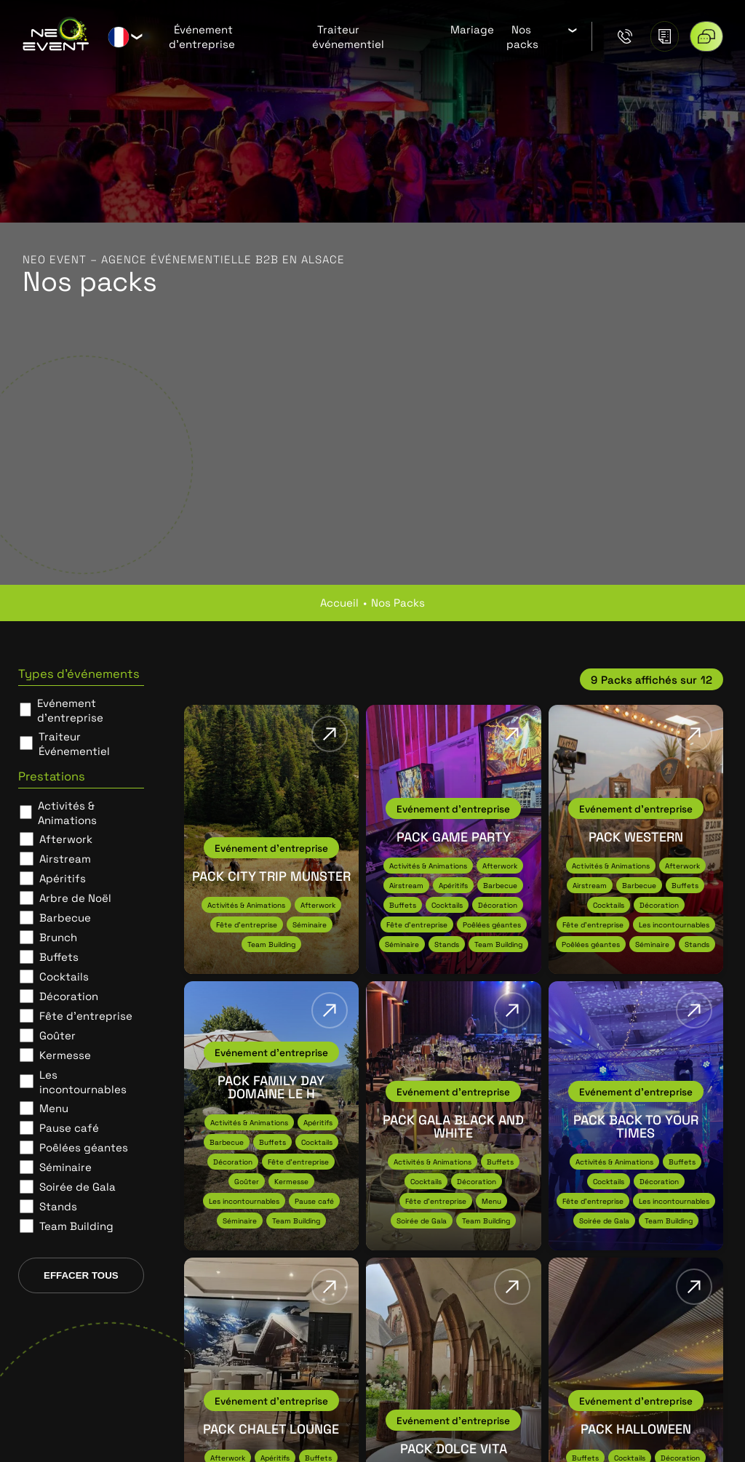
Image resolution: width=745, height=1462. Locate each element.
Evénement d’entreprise (70, 709)
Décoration (68, 995)
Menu (53, 1108)
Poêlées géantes (83, 1147)
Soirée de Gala (77, 1186)
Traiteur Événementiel (74, 743)
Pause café (69, 1127)
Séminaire (65, 1166)
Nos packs (522, 36)
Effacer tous (81, 1275)
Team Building (76, 1225)
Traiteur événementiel (348, 36)
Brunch (58, 937)
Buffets (59, 956)
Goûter (57, 1035)
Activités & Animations (67, 812)
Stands (58, 1206)
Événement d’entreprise (202, 36)
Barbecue (65, 917)
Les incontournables (83, 1081)
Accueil (339, 602)
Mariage (472, 29)
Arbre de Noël (75, 897)
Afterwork (65, 838)
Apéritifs (62, 878)
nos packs (398, 602)
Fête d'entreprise (85, 1015)
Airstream (65, 858)
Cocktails (64, 976)
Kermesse (65, 1054)
